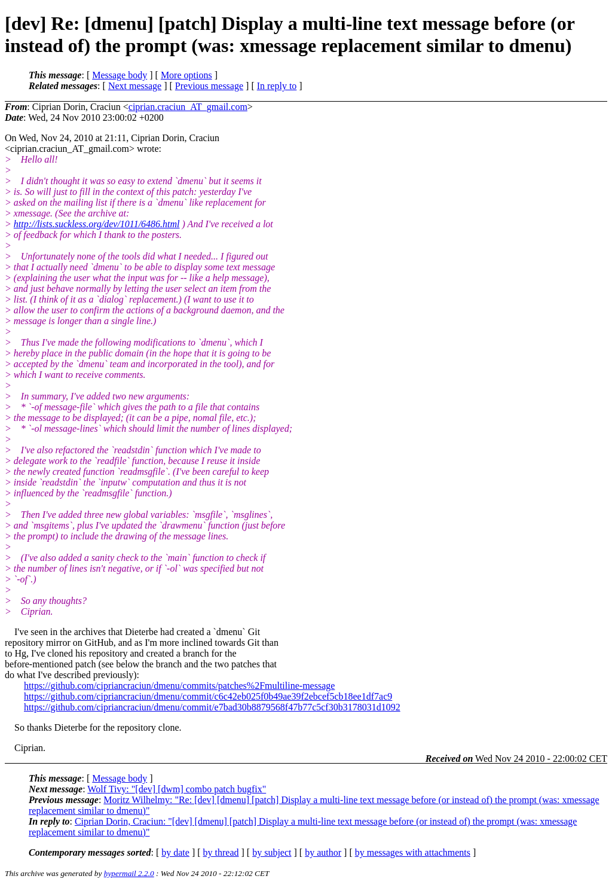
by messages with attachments (412, 852)
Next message (134, 86)
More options (186, 75)
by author (323, 852)
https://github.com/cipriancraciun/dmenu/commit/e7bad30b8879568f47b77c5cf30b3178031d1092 (212, 707)
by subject (271, 852)
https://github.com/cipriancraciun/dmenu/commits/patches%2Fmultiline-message (179, 686)
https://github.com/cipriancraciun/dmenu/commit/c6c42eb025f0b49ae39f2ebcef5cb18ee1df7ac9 (208, 696)
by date (175, 852)
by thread (221, 852)
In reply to (277, 86)
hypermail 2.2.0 (129, 873)
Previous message (209, 86)
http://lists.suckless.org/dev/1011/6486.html (97, 224)
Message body (119, 75)
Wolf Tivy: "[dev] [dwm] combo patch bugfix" (176, 789)
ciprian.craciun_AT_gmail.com (187, 107)
